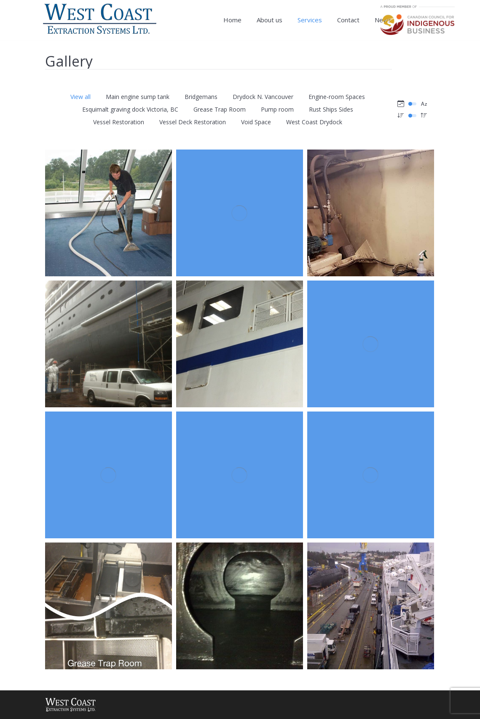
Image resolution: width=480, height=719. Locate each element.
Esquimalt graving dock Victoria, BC (130, 109)
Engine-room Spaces (336, 97)
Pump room (277, 109)
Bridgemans (201, 97)
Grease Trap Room (219, 109)
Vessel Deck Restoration (192, 122)
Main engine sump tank (137, 97)
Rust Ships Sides (331, 109)
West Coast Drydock (314, 122)
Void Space (256, 122)
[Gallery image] (108, 213)
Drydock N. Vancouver (263, 97)
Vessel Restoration (118, 122)
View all (80, 97)
